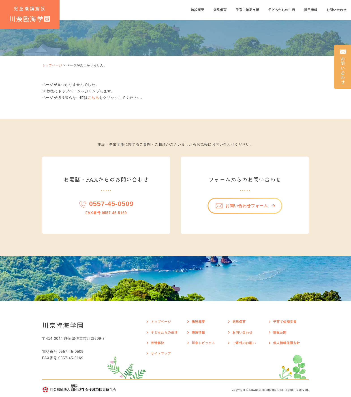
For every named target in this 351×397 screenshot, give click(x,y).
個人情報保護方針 (286, 343)
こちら (93, 98)
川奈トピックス (203, 343)
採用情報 (310, 10)
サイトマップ (161, 353)
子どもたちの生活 (281, 10)
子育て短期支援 (247, 10)
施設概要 (197, 10)
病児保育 (220, 10)
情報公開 (280, 332)
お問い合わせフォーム (241, 206)
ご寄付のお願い (244, 343)
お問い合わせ (336, 10)
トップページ (52, 65)
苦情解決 (157, 343)
